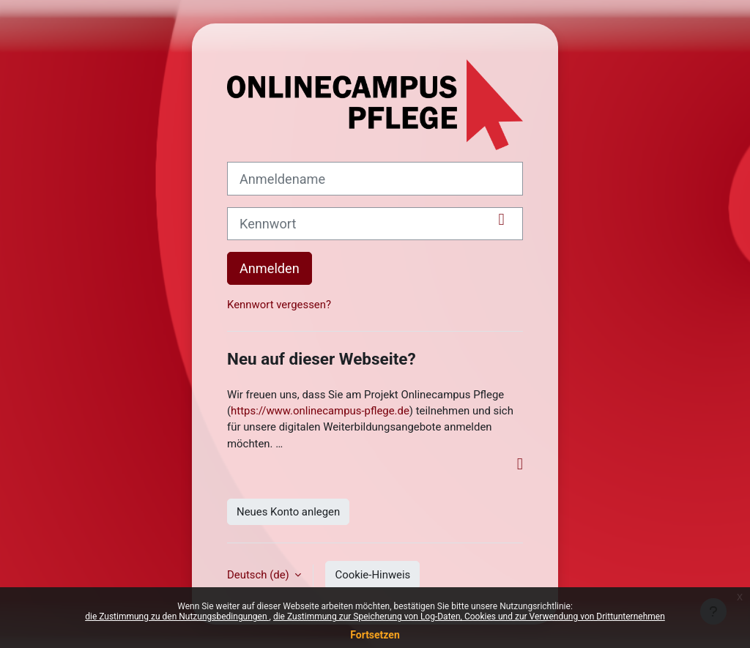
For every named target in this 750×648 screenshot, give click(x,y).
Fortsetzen (375, 635)
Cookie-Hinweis (372, 574)
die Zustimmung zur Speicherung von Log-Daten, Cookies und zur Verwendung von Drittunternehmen (469, 616)
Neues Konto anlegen (288, 511)
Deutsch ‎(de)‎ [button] (259, 574)
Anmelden (270, 268)
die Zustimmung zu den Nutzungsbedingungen (177, 616)
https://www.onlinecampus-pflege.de (320, 410)
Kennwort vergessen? (279, 304)
